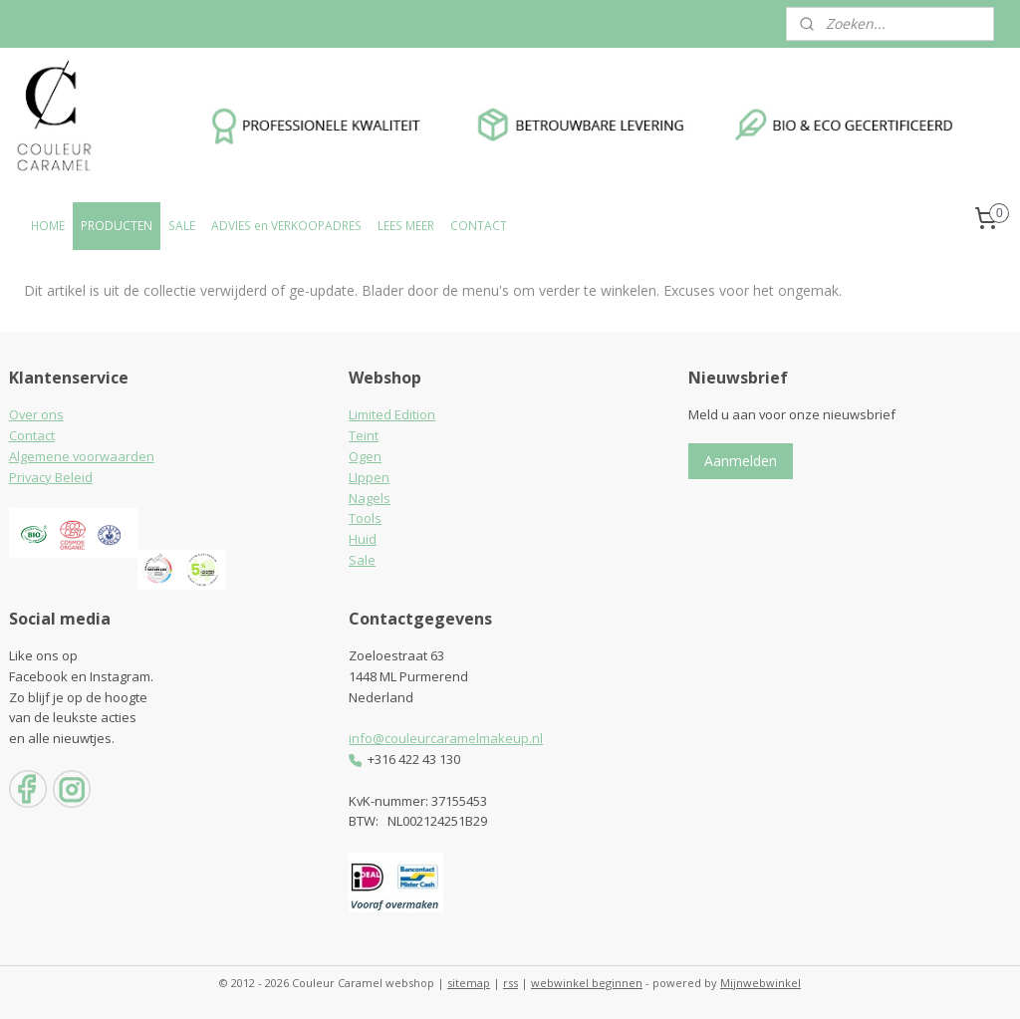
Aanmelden (740, 460)
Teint (364, 435)
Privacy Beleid (51, 477)
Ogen (365, 456)
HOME (48, 225)
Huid (363, 539)
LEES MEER (406, 225)
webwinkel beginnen (586, 982)
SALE (181, 225)
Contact (32, 435)
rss (510, 982)
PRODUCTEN (116, 225)
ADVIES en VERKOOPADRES (286, 225)
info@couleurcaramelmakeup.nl (446, 738)
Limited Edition (392, 414)
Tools (365, 518)
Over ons (36, 414)
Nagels (369, 498)
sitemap (468, 982)
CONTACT (478, 225)
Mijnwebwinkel (760, 982)
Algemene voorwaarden (81, 456)
